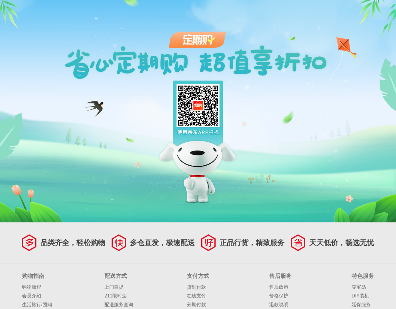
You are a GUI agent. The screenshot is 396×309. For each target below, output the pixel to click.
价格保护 (278, 296)
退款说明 (278, 304)
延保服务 (361, 304)
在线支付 (196, 296)
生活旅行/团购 (37, 304)
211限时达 (115, 296)
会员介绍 (31, 296)
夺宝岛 (359, 287)
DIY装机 (360, 296)
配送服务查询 (118, 304)
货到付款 (196, 287)
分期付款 (196, 304)
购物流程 (31, 287)
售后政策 (278, 287)
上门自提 (114, 287)
